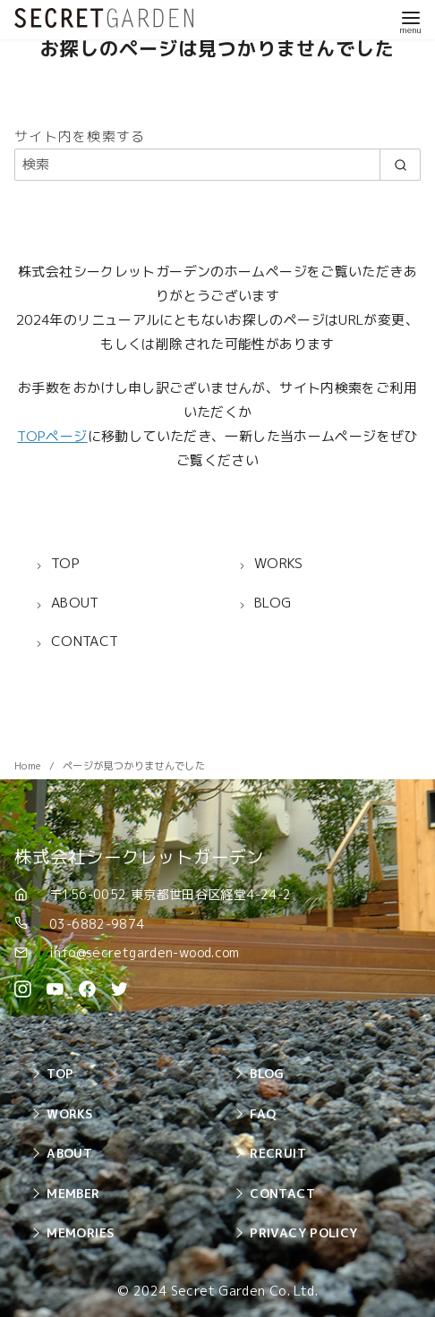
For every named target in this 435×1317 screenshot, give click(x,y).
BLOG (267, 1073)
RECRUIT (278, 1152)
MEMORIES (80, 1232)
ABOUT (69, 1152)
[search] (400, 164)
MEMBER (73, 1193)
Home (29, 766)
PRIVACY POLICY (303, 1232)
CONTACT (282, 1193)
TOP (60, 1073)
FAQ (263, 1113)
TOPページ (52, 436)
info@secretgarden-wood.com (144, 952)
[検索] (217, 164)
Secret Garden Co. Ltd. (244, 1291)
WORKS (69, 1113)
